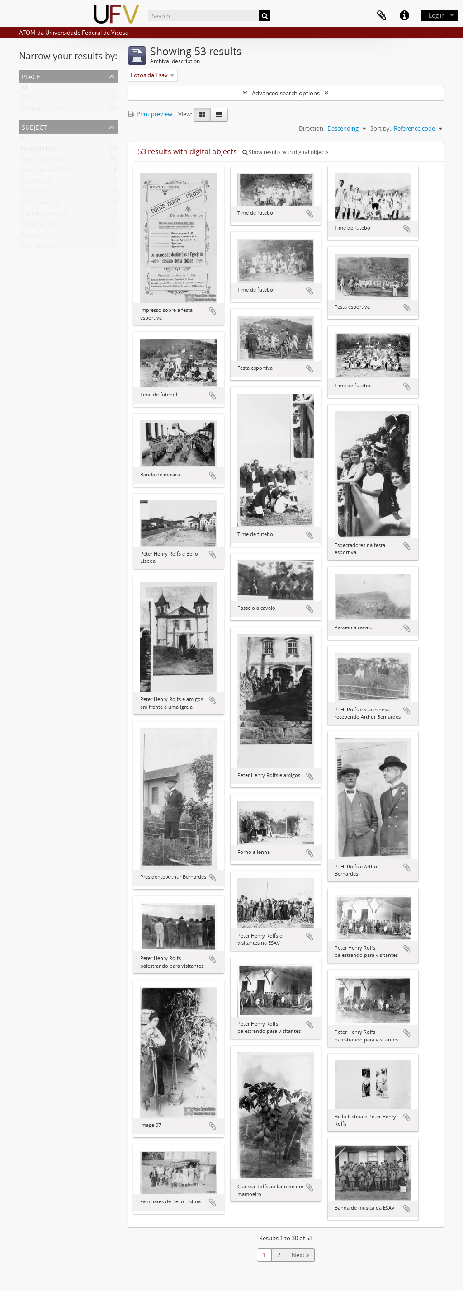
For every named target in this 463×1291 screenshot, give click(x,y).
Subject (34, 126)
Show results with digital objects (285, 152)
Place (31, 76)
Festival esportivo (44, 161)
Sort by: (380, 128)
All (24, 89)
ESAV (27, 99)
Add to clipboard (212, 311)
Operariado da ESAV (48, 172)
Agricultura (35, 183)
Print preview (150, 114)
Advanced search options (286, 93)
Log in (437, 15)
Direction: (312, 128)
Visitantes (34, 193)
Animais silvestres (44, 215)
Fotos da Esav (39, 150)
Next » (300, 1255)
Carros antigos (40, 204)
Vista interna (38, 248)
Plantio (30, 237)
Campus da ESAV (43, 110)
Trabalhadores (40, 226)
